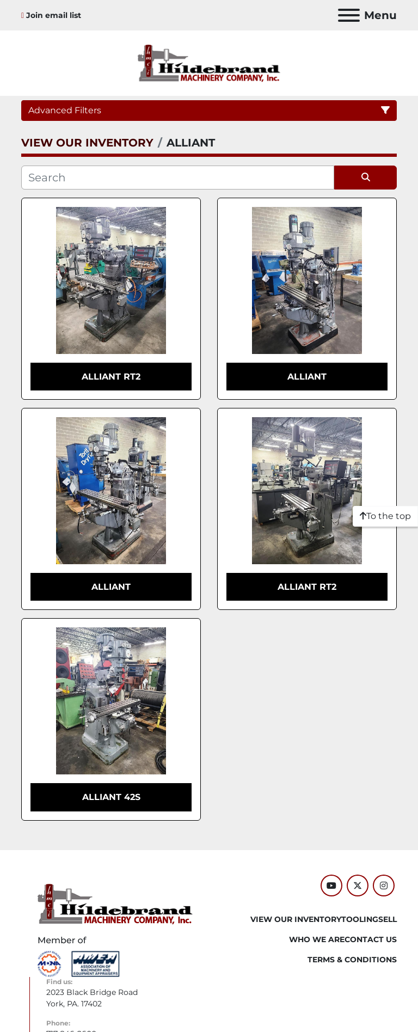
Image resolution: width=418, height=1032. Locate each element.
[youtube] (331, 885)
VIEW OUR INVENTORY (295, 919)
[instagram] (384, 885)
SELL (387, 919)
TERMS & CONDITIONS (352, 959)
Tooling (359, 919)
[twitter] (357, 885)
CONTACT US (371, 939)
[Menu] (349, 15)
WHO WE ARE (317, 939)
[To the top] (385, 516)
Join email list (53, 15)
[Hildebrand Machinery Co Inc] (115, 903)
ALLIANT (307, 376)
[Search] (177, 178)
